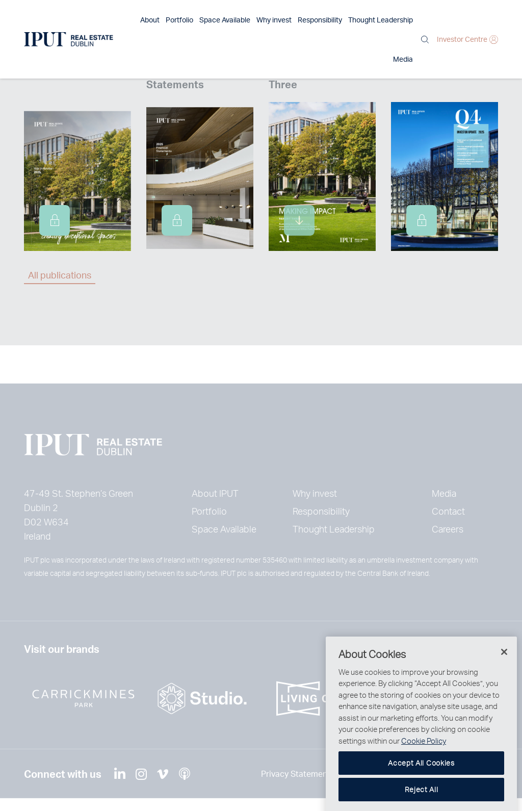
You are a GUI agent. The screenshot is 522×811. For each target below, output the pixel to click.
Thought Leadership (354, 19)
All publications (59, 275)
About (124, 19)
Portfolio (153, 19)
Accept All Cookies (421, 781)
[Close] (504, 670)
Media (403, 19)
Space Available (198, 19)
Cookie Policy (423, 759)
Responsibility (294, 19)
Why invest (248, 19)
